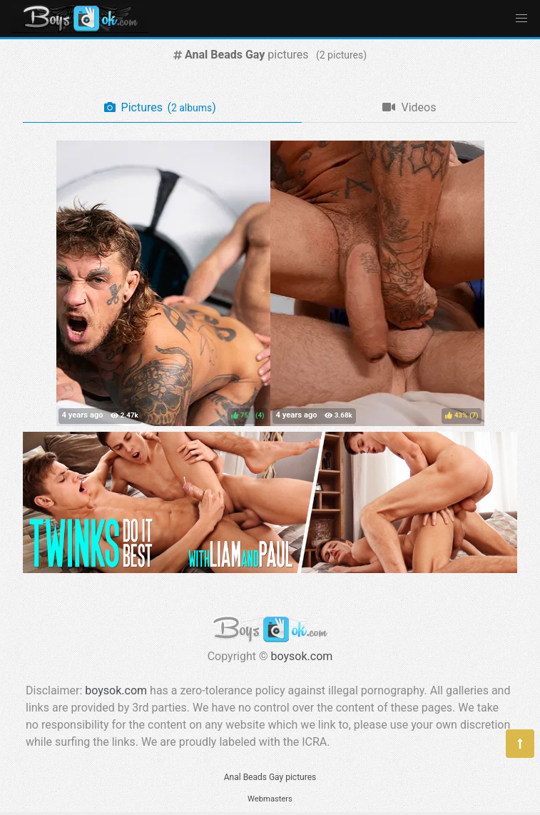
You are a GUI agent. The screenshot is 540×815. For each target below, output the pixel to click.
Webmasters (270, 799)
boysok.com (302, 656)
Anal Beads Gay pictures (270, 777)
